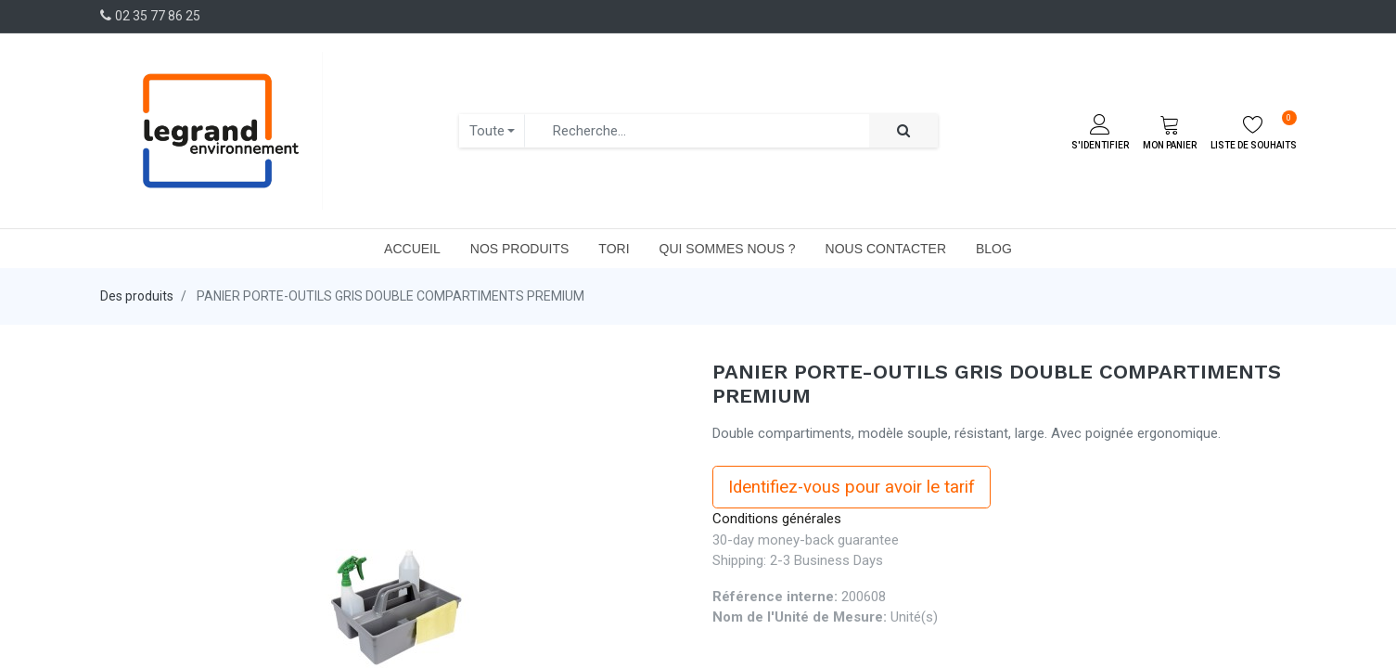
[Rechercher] (903, 131)
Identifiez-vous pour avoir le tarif (851, 487)
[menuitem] (412, 249)
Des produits (136, 296)
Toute (487, 130)
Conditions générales (776, 518)
